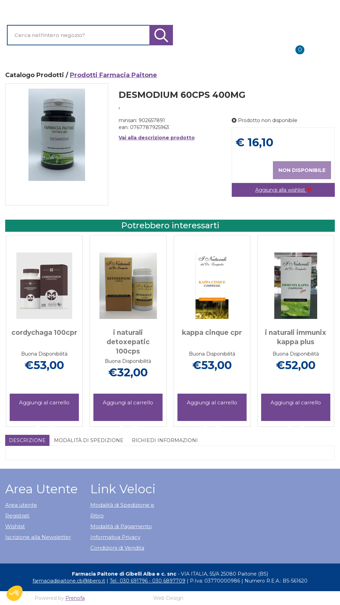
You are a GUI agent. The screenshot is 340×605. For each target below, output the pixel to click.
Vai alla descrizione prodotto (157, 138)
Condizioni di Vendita (117, 547)
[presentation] (20, 323)
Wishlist (15, 526)
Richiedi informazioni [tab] (165, 440)
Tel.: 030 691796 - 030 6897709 (147, 581)
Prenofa (75, 598)
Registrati (17, 515)
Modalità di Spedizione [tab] (88, 440)
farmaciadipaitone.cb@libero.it (69, 581)
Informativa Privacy (115, 537)
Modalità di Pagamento (121, 526)
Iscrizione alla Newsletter (38, 537)
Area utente (21, 505)
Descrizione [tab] (27, 440)
